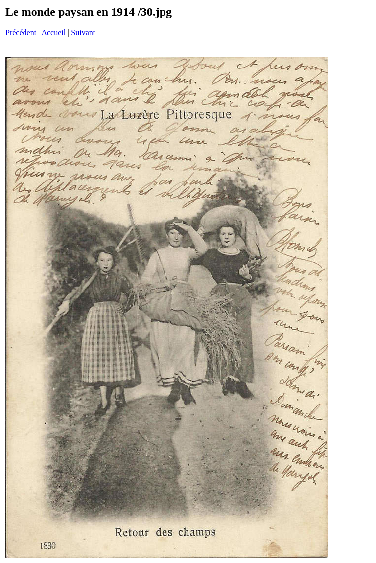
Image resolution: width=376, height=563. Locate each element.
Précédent (20, 32)
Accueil (53, 32)
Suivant (83, 32)
